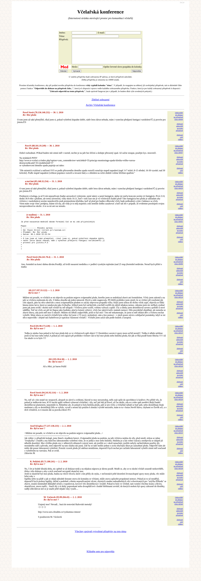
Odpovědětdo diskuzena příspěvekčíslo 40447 (178, 154)
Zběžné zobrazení (100, 104)
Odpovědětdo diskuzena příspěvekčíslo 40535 (178, 440)
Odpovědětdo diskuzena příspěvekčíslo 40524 (178, 304)
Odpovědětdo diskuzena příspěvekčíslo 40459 (178, 190)
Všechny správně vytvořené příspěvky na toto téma (100, 542)
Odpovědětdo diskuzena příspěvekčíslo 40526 (178, 373)
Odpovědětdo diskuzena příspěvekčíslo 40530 (178, 407)
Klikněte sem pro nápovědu (100, 562)
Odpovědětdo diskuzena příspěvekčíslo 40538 (178, 476)
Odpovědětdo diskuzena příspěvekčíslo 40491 (178, 223)
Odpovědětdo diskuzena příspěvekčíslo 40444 (178, 121)
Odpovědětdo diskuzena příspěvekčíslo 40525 (178, 340)
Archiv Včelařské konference (100, 110)
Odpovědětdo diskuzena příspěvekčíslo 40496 (178, 271)
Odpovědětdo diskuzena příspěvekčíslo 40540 (178, 511)
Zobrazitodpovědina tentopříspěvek (179, 132)
